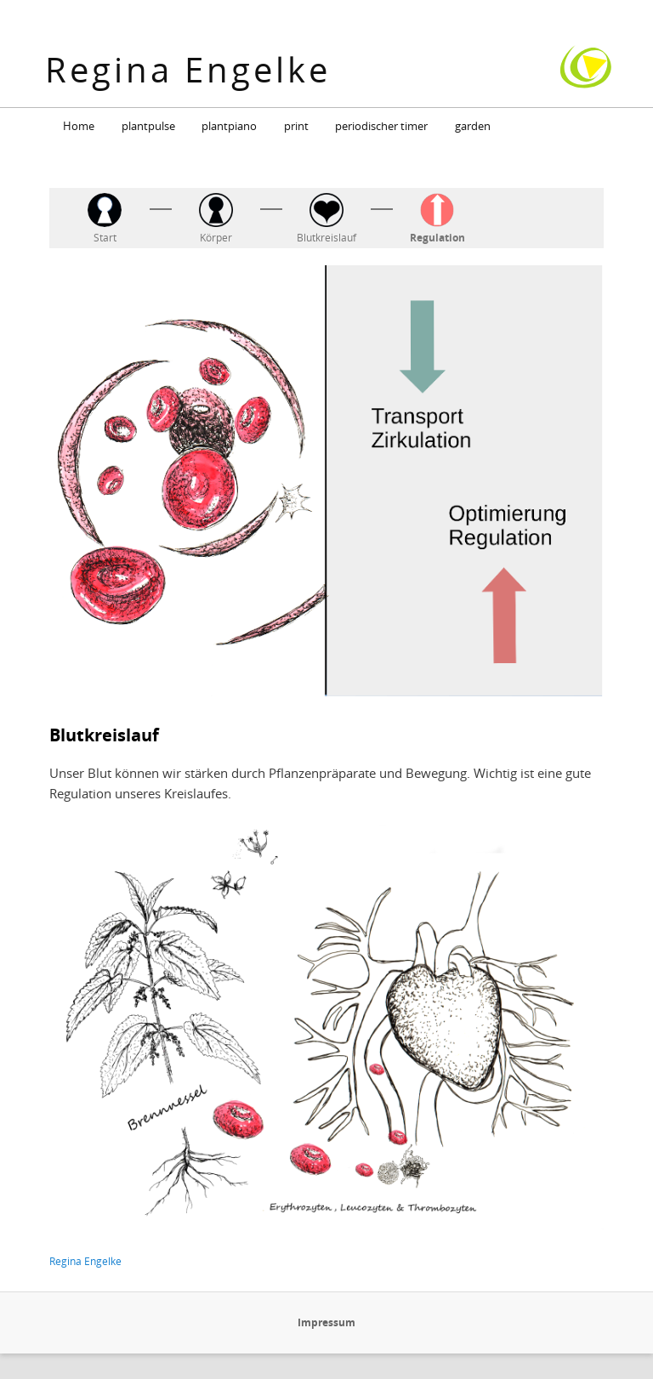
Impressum (326, 1322)
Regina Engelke (188, 69)
